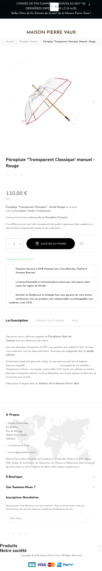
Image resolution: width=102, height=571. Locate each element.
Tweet (15, 175)
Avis (75, 320)
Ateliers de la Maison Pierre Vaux (59, 383)
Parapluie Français (56, 217)
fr (52, 7)
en (56, 7)
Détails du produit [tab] (50, 320)
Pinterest (21, 175)
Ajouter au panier (50, 243)
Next (94, 102)
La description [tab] (17, 320)
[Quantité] (14, 244)
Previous (7, 102)
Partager (8, 175)
